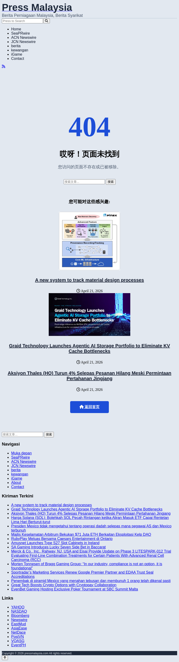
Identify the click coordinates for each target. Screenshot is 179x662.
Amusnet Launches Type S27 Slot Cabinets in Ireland (55, 543)
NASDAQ (19, 611)
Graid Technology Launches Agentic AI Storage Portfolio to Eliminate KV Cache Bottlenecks (89, 348)
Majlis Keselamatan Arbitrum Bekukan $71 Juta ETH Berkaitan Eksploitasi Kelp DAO (81, 534)
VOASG (17, 641)
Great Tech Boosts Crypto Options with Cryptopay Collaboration (63, 585)
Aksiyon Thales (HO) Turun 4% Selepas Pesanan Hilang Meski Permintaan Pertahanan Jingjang (89, 376)
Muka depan (21, 453)
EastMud (18, 624)
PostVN (17, 637)
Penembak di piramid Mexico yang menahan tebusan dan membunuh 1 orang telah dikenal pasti (91, 581)
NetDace (18, 632)
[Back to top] (5, 657)
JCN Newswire (23, 42)
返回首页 (89, 407)
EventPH (18, 645)
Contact (17, 59)
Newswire (19, 620)
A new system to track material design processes (89, 280)
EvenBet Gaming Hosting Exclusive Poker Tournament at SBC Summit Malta (74, 589)
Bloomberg (20, 616)
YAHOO (17, 607)
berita (16, 46)
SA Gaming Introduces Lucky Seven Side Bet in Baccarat (58, 547)
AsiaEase (19, 628)
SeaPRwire (20, 33)
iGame (16, 54)
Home (16, 29)
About (16, 483)
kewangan (19, 50)
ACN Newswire (23, 38)
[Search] (46, 20)
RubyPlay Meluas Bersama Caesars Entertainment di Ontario (62, 539)
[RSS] (3, 66)
